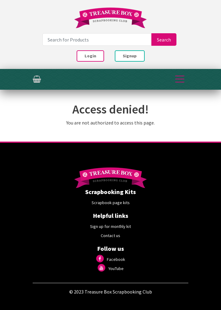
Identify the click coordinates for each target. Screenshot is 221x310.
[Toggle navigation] (179, 79)
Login (90, 56)
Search (164, 40)
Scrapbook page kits (111, 202)
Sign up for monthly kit (110, 226)
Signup (130, 56)
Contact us (110, 235)
